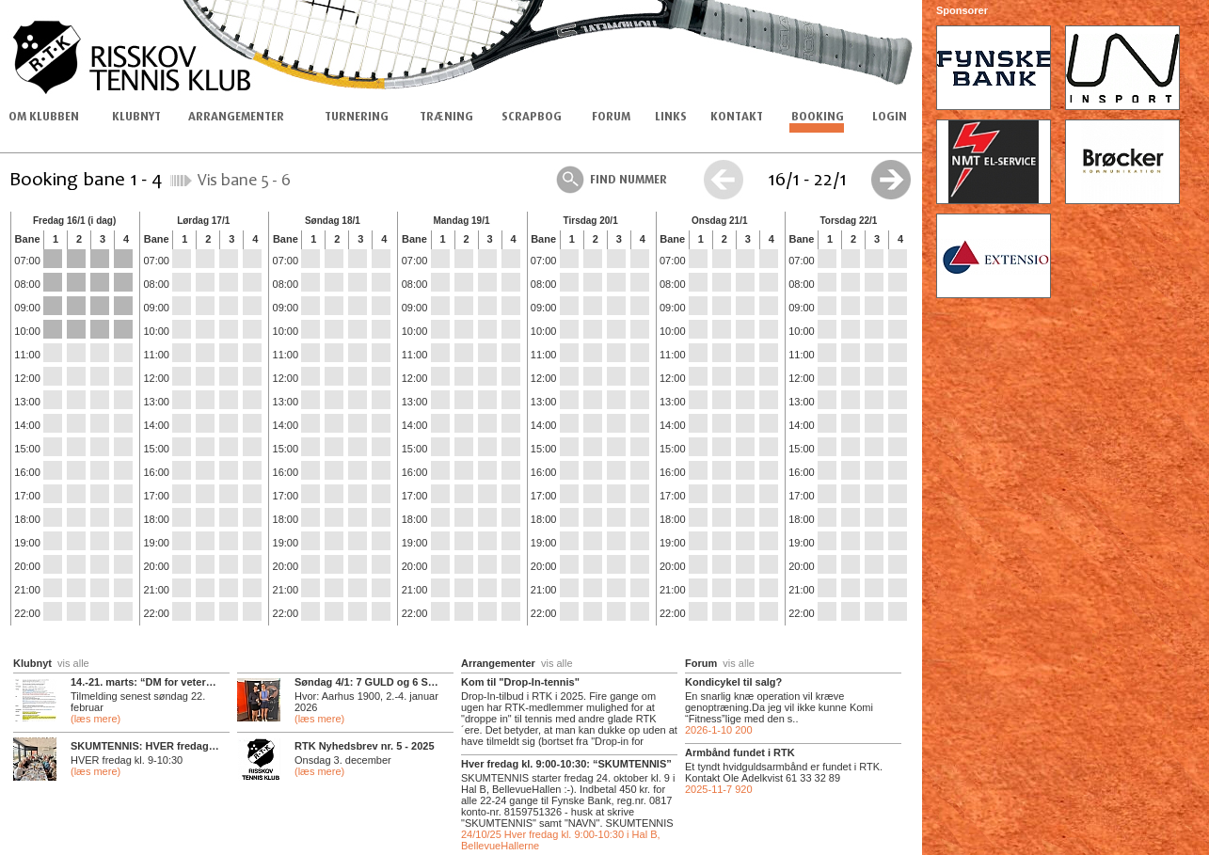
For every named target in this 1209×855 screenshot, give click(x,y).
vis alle (73, 663)
